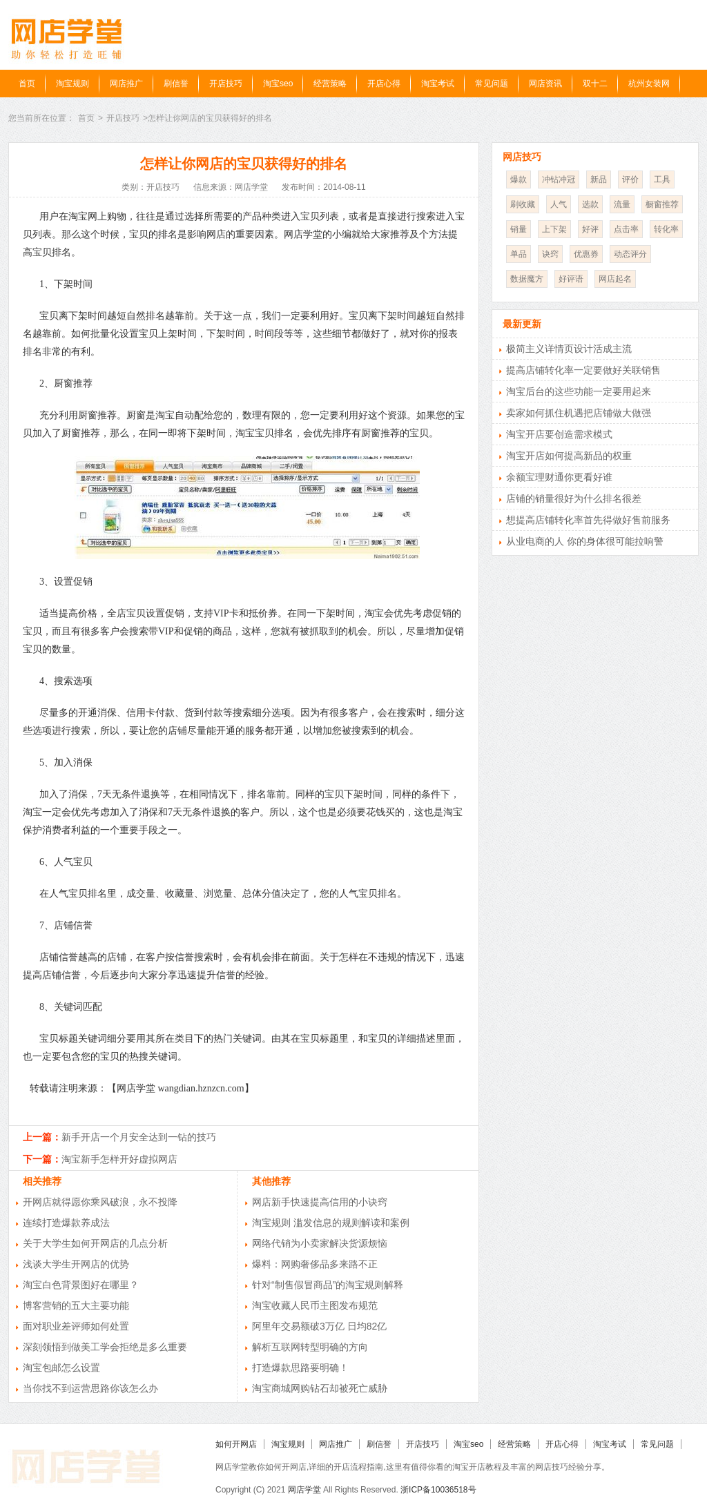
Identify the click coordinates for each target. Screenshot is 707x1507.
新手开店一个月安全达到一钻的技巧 (138, 1137)
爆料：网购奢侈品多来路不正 (315, 1264)
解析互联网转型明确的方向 (310, 1346)
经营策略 (330, 83)
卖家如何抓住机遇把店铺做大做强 (578, 412)
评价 (630, 179)
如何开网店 (236, 1444)
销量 (518, 229)
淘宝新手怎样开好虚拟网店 (119, 1159)
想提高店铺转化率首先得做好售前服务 (588, 519)
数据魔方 (526, 279)
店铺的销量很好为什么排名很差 (573, 498)
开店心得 (383, 83)
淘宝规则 (72, 83)
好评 (590, 229)
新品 (598, 179)
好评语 (571, 279)
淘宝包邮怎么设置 (61, 1367)
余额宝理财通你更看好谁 (559, 477)
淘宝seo (278, 83)
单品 (518, 254)
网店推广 (126, 83)
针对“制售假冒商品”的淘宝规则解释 (327, 1284)
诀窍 (550, 254)
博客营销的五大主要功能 (76, 1305)
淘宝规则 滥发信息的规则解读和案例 (330, 1222)
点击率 (626, 229)
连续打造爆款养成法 (66, 1222)
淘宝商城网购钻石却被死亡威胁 (319, 1388)
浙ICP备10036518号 (438, 1490)
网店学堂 (304, 1490)
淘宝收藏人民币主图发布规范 (315, 1305)
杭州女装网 (649, 83)
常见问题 (491, 83)
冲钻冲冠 (558, 179)
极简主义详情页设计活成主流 (569, 348)
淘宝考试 (437, 83)
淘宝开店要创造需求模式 (559, 434)
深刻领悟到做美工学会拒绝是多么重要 (105, 1346)
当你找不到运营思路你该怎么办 (90, 1388)
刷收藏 (522, 204)
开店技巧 (225, 83)
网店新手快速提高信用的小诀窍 (319, 1201)
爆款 (518, 179)
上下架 (554, 229)
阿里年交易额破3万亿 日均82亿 (319, 1326)
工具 (662, 179)
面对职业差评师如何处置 (76, 1326)
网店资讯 (545, 83)
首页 (27, 83)
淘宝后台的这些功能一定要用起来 (578, 391)
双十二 (595, 83)
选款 (590, 204)
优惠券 (586, 254)
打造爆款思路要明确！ (300, 1367)
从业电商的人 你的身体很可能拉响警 (585, 541)
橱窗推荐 (662, 204)
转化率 (666, 229)
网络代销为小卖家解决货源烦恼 (319, 1243)
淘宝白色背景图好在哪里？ (81, 1284)
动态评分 (630, 254)
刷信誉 (176, 83)
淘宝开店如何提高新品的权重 (569, 455)
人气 (558, 204)
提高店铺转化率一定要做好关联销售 (583, 370)
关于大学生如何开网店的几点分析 (95, 1243)
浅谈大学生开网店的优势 (76, 1264)
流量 (622, 204)
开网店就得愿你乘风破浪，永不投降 (100, 1201)
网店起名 (615, 279)
